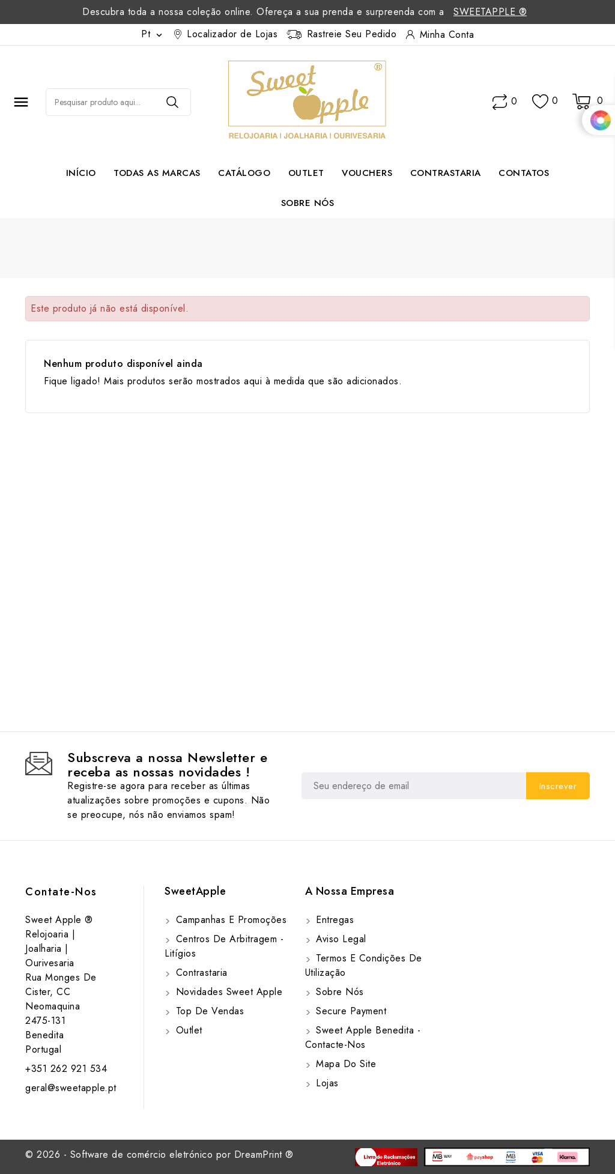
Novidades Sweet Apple (227, 992)
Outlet (306, 173)
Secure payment (350, 1011)
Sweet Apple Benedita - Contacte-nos (363, 1037)
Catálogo (244, 173)
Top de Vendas (208, 1011)
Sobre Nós (308, 203)
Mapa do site (345, 1064)
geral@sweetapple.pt (71, 1088)
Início (81, 173)
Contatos (523, 173)
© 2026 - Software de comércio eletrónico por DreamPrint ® (159, 1154)
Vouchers (367, 173)
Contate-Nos (61, 892)
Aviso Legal (339, 939)
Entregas (333, 920)
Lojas (326, 1083)
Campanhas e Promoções (229, 920)
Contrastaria (445, 173)
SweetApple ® (490, 12)
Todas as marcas (157, 173)
